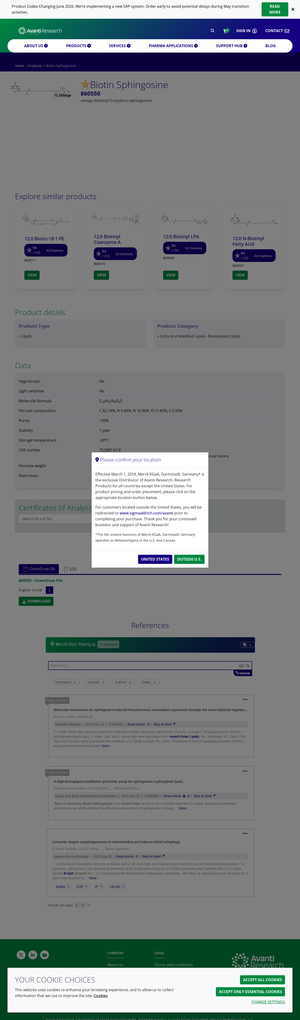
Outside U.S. (189, 559)
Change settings (268, 1002)
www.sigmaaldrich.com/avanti (146, 513)
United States (155, 559)
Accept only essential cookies (250, 991)
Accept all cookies (262, 979)
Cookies (101, 995)
